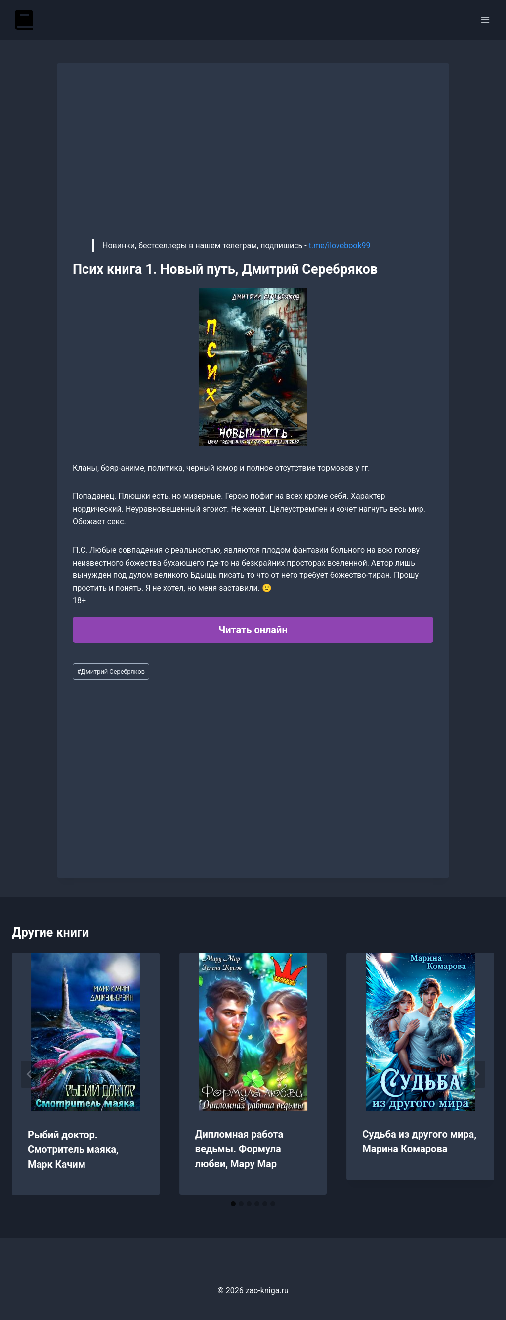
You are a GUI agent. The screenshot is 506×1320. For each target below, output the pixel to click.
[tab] (233, 1203)
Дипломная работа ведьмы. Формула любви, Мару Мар (239, 1149)
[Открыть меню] (485, 19)
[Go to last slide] (30, 1074)
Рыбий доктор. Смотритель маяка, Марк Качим (73, 1149)
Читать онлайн (252, 630)
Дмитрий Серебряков (111, 671)
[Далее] (476, 1074)
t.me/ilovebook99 (340, 245)
